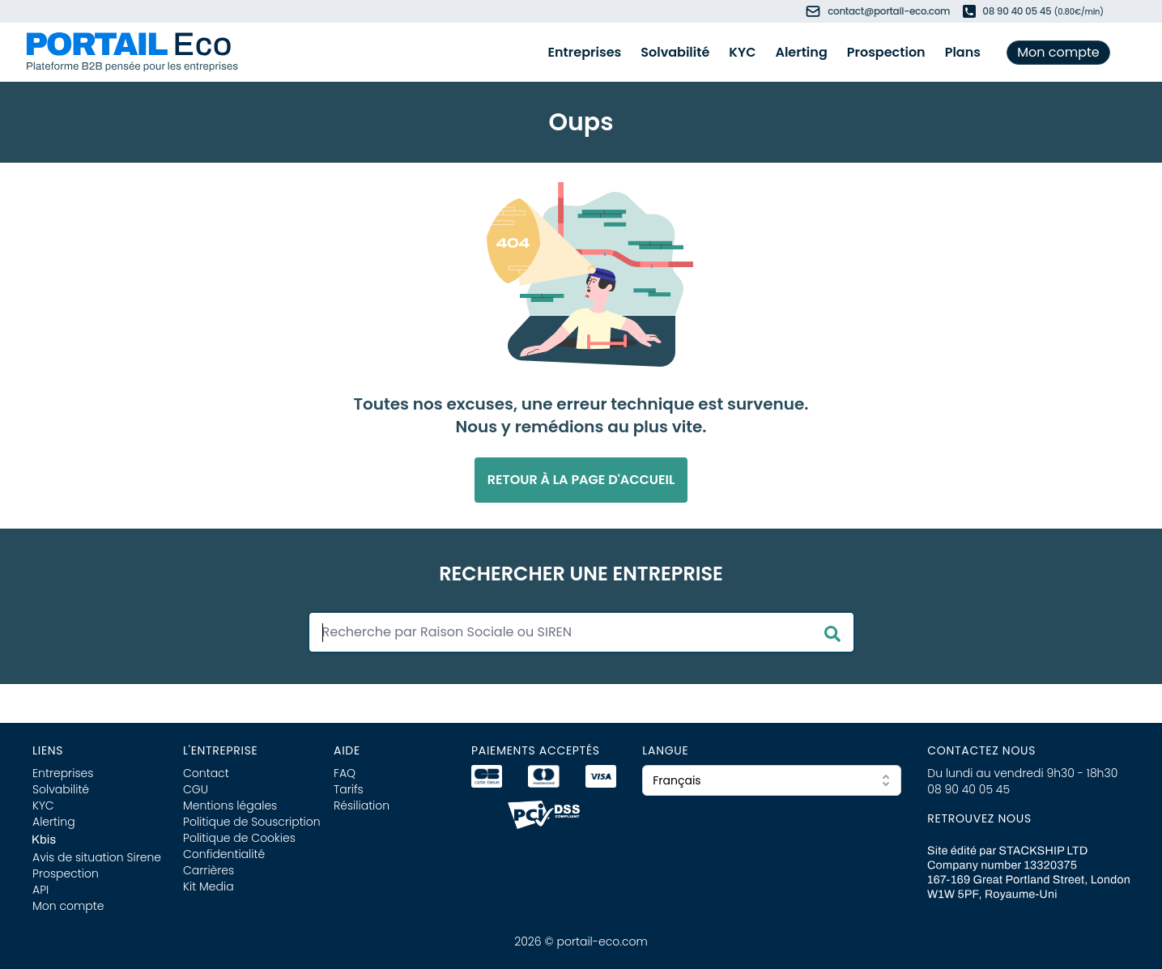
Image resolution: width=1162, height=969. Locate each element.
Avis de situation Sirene (96, 857)
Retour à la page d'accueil (581, 479)
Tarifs (349, 789)
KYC (742, 52)
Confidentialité (224, 854)
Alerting (801, 52)
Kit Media (208, 886)
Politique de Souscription (252, 822)
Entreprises (585, 52)
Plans (963, 52)
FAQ (344, 773)
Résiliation (361, 805)
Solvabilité (675, 52)
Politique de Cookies (239, 838)
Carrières (208, 870)
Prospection (886, 52)
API (40, 890)
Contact (206, 773)
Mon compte (1058, 52)
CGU (195, 789)
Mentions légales (230, 805)
